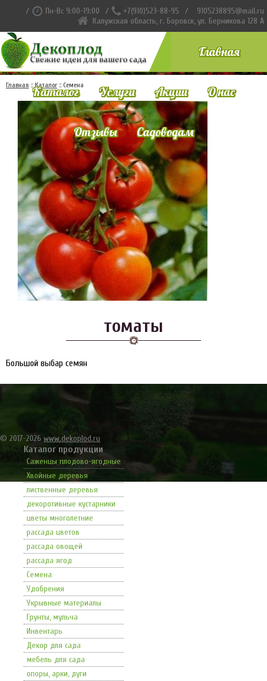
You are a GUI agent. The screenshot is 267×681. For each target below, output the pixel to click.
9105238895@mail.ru (230, 11)
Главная (219, 51)
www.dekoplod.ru (72, 438)
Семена (39, 575)
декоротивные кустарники (71, 504)
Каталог (55, 91)
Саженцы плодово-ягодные (74, 461)
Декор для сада (54, 645)
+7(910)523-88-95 (151, 11)
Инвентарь (44, 631)
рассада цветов (53, 532)
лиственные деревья (62, 490)
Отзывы (95, 131)
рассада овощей (55, 546)
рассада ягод (49, 560)
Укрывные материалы (64, 603)
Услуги (117, 91)
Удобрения (45, 589)
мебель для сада (56, 659)
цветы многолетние (60, 518)
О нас (221, 91)
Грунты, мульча (52, 617)
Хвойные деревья (57, 476)
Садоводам (165, 131)
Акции (171, 91)
